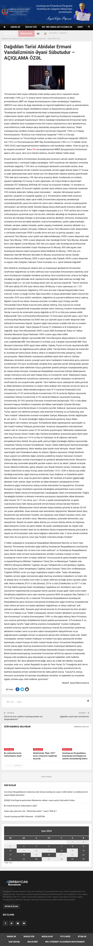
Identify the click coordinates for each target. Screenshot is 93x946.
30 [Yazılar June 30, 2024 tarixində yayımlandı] (83, 859)
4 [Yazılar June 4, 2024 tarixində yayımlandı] (23, 846)
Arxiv (80, 27)
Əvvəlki (8, 766)
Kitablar (82, 936)
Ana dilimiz (32, 942)
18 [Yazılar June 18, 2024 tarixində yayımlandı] (24, 855)
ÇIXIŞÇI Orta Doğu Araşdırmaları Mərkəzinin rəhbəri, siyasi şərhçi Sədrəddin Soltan (39, 800)
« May (6, 863)
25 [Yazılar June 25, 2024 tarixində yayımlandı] (24, 859)
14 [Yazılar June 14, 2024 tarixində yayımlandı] (61, 851)
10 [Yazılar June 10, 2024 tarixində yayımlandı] (10, 851)
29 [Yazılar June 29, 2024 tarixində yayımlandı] (72, 859)
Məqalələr (26, 33)
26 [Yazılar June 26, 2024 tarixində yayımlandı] (36, 859)
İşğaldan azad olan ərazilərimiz (74, 716)
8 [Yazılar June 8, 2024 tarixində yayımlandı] (72, 846)
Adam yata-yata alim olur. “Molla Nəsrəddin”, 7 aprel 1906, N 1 (30, 811)
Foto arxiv (65, 936)
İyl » (11, 863)
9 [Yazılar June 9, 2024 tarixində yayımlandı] (83, 846)
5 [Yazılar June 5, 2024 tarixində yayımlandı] (36, 846)
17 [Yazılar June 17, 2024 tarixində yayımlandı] (10, 855)
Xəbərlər (15, 27)
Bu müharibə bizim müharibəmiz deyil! (20, 806)
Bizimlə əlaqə (11, 906)
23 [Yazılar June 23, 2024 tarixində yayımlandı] (83, 855)
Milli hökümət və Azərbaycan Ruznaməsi (65, 942)
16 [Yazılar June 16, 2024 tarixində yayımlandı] (83, 851)
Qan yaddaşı (9, 33)
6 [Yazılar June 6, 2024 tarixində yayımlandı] (48, 846)
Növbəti (18, 766)
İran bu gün (31, 27)
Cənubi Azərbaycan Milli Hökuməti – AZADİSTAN (24, 816)
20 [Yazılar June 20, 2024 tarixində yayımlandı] (49, 855)
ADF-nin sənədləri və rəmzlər (57, 27)
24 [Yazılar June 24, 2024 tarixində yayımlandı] (10, 859)
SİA (34, 149)
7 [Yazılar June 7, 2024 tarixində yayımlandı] (61, 846)
